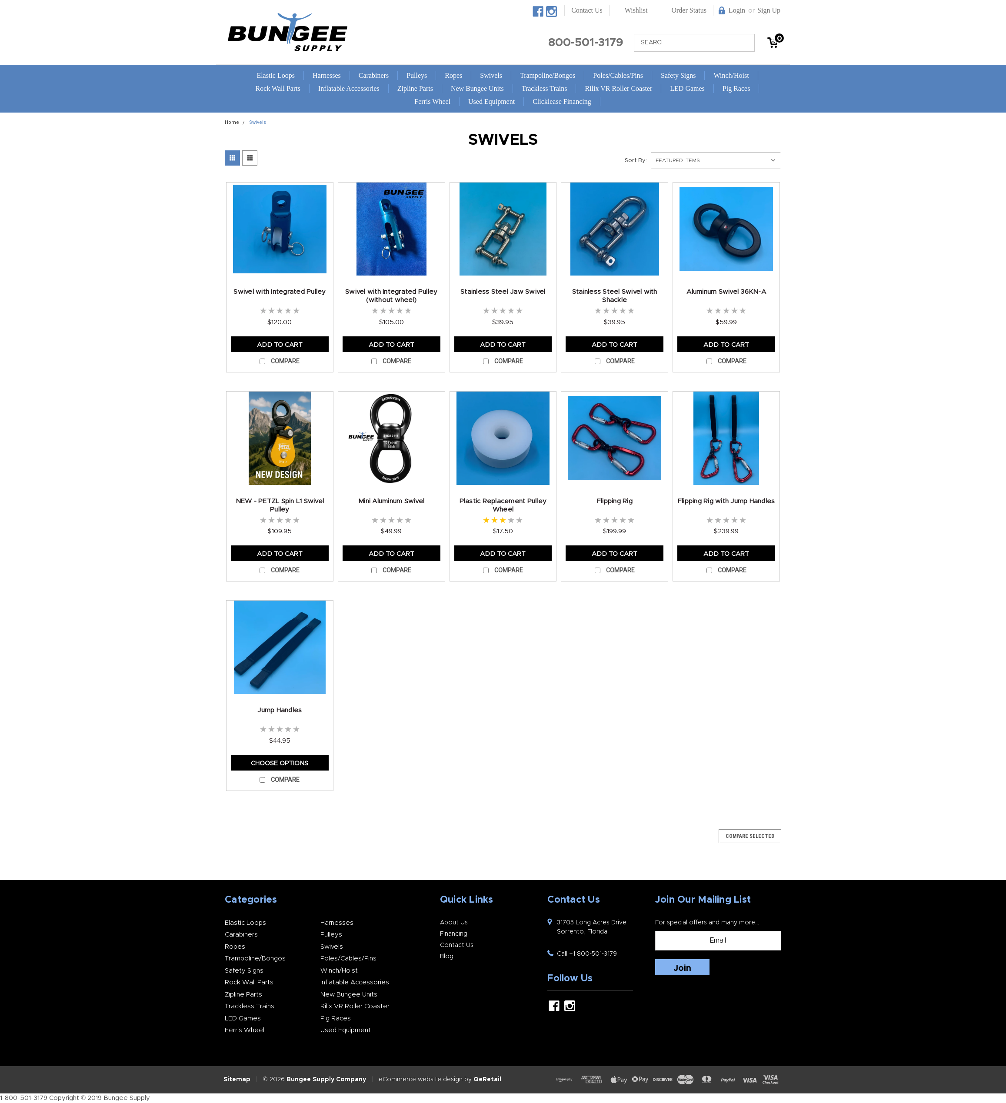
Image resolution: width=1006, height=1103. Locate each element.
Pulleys (416, 75)
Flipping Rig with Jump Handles (726, 501)
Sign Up (768, 10)
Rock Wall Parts (278, 88)
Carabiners (374, 75)
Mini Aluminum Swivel (391, 501)
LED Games (687, 88)
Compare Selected (750, 836)
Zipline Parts (415, 88)
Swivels (491, 75)
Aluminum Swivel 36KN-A (726, 292)
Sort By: (636, 160)
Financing (453, 934)
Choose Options (279, 763)
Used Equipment (491, 101)
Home (232, 122)
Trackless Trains (544, 88)
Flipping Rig (615, 501)
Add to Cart (280, 345)
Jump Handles (279, 710)
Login (737, 10)
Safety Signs (678, 75)
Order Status (688, 10)
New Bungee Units (477, 88)
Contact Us (587, 10)
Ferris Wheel (432, 101)
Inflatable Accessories (349, 88)
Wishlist (636, 10)
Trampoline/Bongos (547, 75)
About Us (454, 923)
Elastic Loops (275, 75)
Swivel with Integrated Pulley (279, 292)
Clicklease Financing (562, 101)
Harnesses (327, 75)
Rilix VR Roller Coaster (618, 88)
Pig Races (736, 88)
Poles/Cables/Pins (618, 75)
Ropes (453, 75)
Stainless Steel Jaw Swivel (503, 292)
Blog (446, 956)
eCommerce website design (421, 1079)
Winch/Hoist (731, 75)
